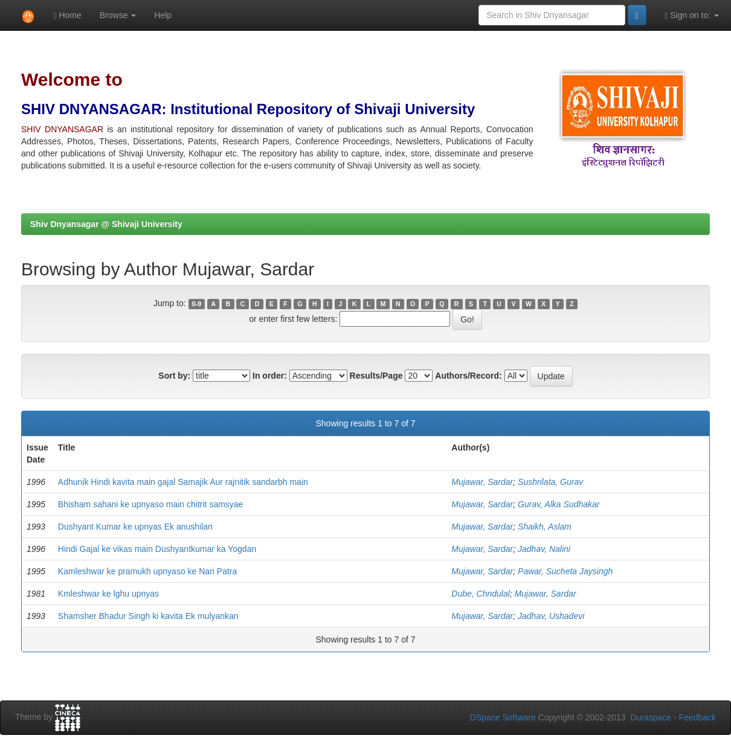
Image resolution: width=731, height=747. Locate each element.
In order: (270, 375)
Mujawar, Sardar (482, 482)
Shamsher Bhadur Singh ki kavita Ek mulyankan (148, 616)
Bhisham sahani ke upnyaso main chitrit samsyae (150, 504)
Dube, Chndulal (480, 593)
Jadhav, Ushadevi (551, 616)
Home (67, 15)
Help (163, 15)
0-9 (196, 303)
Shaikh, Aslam (545, 526)
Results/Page (376, 375)
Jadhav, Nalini (544, 549)
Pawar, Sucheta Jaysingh (565, 571)
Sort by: (174, 375)
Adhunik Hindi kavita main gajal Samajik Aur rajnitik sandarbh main (183, 482)
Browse (118, 15)
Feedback (697, 717)
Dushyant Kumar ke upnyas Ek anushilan (135, 526)
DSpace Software (503, 717)
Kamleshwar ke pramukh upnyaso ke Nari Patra (147, 571)
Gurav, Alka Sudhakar (558, 504)
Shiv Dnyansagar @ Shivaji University (106, 224)
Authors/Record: (468, 375)
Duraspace (650, 717)
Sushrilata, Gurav (550, 482)
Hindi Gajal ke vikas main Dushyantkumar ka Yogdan (157, 549)
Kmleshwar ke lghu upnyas (108, 593)
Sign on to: (692, 15)
